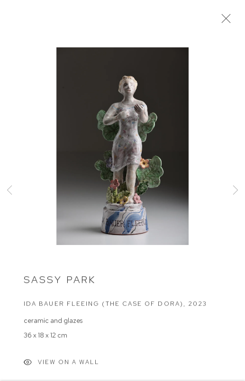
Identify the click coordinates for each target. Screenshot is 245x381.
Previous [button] (9, 190)
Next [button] (235, 190)
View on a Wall (62, 365)
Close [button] (224, 21)
